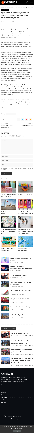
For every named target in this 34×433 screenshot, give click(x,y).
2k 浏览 (21, 365)
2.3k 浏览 (22, 354)
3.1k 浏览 (21, 277)
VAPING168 (7, 373)
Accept (17, 431)
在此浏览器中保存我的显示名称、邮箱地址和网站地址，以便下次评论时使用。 (18, 169)
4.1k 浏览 (21, 262)
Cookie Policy (20, 428)
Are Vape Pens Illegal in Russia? (18, 315)
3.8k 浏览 (20, 309)
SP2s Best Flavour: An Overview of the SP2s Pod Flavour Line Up (8, 231)
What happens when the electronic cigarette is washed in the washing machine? (25, 231)
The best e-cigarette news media (18, 275)
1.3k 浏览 (12, 21)
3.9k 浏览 (21, 294)
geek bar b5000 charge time (25, 194)
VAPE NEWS (5, 9)
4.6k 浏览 (21, 302)
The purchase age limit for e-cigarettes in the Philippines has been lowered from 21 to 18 (22, 360)
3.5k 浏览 (20, 270)
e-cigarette (11, 113)
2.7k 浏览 (20, 286)
